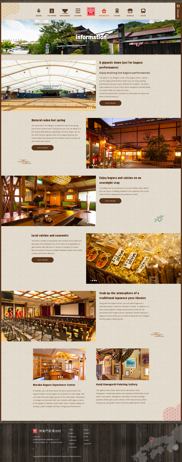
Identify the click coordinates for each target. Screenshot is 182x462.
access (86, 437)
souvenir (72, 444)
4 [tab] (91, 107)
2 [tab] (87, 107)
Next (92, 85)
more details (110, 103)
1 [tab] (85, 107)
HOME (37, 24)
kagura (71, 433)
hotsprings (72, 437)
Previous (4, 85)
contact (86, 440)
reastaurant (73, 440)
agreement (87, 444)
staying (86, 430)
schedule (87, 433)
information (73, 447)
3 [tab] (89, 107)
